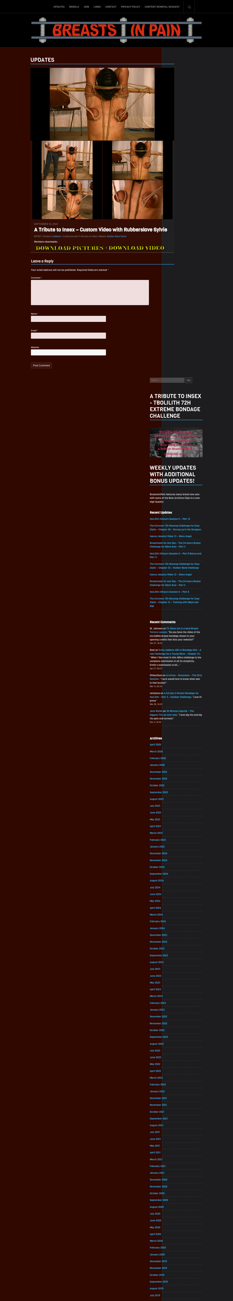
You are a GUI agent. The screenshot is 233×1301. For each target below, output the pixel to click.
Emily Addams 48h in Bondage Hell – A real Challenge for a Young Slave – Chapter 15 (192, 342)
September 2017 (176, 1149)
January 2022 (175, 789)
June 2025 (173, 505)
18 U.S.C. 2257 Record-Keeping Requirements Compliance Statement (130, 1294)
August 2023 (174, 657)
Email (16, 334)
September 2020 (176, 900)
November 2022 (176, 720)
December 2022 (176, 713)
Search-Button (189, 6)
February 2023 (175, 699)
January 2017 (175, 1204)
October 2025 (175, 477)
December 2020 (176, 879)
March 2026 (174, 443)
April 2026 (173, 436)
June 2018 (173, 1087)
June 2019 (173, 1004)
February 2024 (175, 616)
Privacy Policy (130, 6)
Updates (58, 6)
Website (17, 351)
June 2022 (173, 754)
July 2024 (173, 581)
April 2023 (173, 685)
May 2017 (172, 1177)
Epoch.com (203, 1259)
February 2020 (175, 948)
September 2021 (176, 817)
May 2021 (172, 844)
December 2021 (176, 796)
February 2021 (175, 865)
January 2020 (175, 955)
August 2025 (174, 491)
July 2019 (172, 997)
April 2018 (173, 1101)
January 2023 (175, 706)
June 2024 (173, 588)
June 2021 (173, 837)
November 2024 (176, 553)
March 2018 (174, 1107)
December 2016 (176, 1211)
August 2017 (174, 1156)
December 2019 (176, 962)
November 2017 (176, 1135)
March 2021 (174, 858)
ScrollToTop (116, 1277)
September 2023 (176, 650)
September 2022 (176, 733)
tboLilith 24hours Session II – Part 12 (188, 201)
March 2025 (174, 526)
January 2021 (175, 872)
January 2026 (175, 456)
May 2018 (172, 1094)
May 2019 (172, 1010)
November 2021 (176, 803)
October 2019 (174, 976)
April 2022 (173, 768)
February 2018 (175, 1114)
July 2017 (172, 1163)
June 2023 (173, 671)
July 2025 (172, 498)
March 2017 (174, 1191)
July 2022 (172, 747)
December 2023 (176, 630)
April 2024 (173, 602)
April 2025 (173, 519)
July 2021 (172, 830)
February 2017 (175, 1197)
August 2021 (174, 823)
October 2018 (175, 1059)
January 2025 (175, 540)
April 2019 (173, 1017)
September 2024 (176, 567)
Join (86, 6)
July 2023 (172, 664)
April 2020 (173, 934)
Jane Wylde (174, 401)
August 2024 (174, 574)
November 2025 (176, 470)
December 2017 (176, 1128)
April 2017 (173, 1184)
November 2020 (176, 886)
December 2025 (176, 463)
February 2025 (175, 533)
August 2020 (174, 907)
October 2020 (175, 893)
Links (97, 6)
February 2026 (175, 449)
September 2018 (176, 1066)
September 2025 (176, 484)
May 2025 (172, 512)
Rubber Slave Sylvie (99, 238)
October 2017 (175, 1142)
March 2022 (174, 775)
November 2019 (176, 969)
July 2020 (172, 914)
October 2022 (175, 727)
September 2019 (176, 983)
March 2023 (174, 692)
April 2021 (173, 851)
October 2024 (175, 560)
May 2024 (173, 595)
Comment (18, 279)
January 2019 (175, 1038)
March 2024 (174, 609)
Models (74, 6)
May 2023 (172, 678)
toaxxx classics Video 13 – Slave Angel (189, 222)
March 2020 (174, 941)
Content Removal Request (162, 6)
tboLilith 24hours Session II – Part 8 (187, 279)
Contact (110, 6)
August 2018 (174, 1073)
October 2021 (174, 810)
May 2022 (172, 761)
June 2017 (173, 1170)
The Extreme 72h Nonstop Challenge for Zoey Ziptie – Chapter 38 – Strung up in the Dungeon (193, 211)
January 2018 (175, 1121)
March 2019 (174, 1024)
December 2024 (176, 546)
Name (17, 317)
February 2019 (175, 1031)
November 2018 (176, 1052)
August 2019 (174, 990)
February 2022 (175, 782)
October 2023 (175, 643)
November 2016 (176, 1218)
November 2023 (176, 636)
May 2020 (172, 927)
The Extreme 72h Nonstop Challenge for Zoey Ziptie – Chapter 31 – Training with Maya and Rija (193, 290)
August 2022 (174, 740)
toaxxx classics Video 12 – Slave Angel (189, 262)
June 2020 (173, 920)
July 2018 (172, 1080)
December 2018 (176, 1045)
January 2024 (175, 623)
